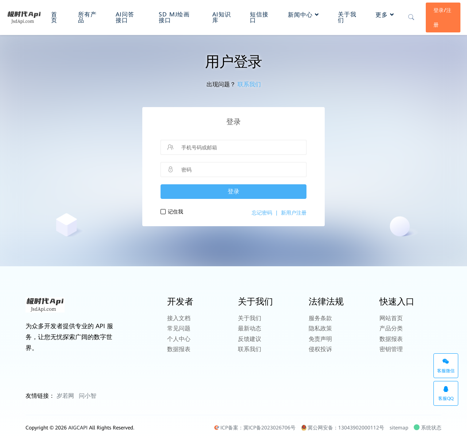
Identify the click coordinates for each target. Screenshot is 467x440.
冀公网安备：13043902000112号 (342, 428)
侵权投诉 (320, 346)
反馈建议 (249, 336)
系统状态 (428, 428)
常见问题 (178, 327)
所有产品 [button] (84, 16)
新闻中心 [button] (303, 14)
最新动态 (249, 327)
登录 (233, 191)
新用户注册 (293, 213)
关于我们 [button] (343, 16)
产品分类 (391, 327)
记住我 (175, 212)
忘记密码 (262, 213)
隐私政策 (320, 327)
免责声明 (320, 336)
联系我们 (249, 84)
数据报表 (178, 346)
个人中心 (178, 336)
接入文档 (178, 317)
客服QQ (446, 393)
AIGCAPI (78, 428)
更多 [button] (384, 14)
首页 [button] (54, 16)
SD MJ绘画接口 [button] (174, 16)
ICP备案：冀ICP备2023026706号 (255, 428)
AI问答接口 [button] (125, 16)
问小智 (87, 395)
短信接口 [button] (256, 16)
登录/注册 (442, 17)
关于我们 (249, 317)
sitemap (399, 428)
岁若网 (65, 395)
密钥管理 (391, 346)
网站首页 (391, 317)
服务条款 (320, 317)
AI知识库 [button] (218, 16)
